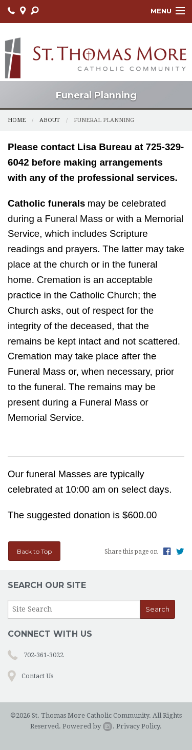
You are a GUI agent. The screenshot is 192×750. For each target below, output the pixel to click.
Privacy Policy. (139, 726)
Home (17, 120)
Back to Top (34, 551)
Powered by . (88, 726)
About (49, 120)
